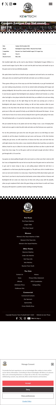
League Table (28, 224)
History (36, 274)
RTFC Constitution (36, 281)
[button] (52, 364)
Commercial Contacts (27, 296)
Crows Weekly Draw (28, 306)
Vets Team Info (28, 259)
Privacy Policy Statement (36, 278)
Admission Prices (19, 285)
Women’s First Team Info (28, 240)
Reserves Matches (28, 252)
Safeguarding (36, 285)
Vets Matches (28, 262)
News (19, 278)
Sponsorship (28, 302)
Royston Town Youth (28, 266)
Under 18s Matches (28, 255)
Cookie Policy (27, 401)
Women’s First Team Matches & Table (28, 236)
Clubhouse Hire (19, 288)
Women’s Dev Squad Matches (28, 243)
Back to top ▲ (36, 318)
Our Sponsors (28, 299)
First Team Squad (28, 228)
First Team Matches (28, 221)
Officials (19, 281)
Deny (28, 390)
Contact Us (19, 274)
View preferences (28, 396)
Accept (28, 383)
